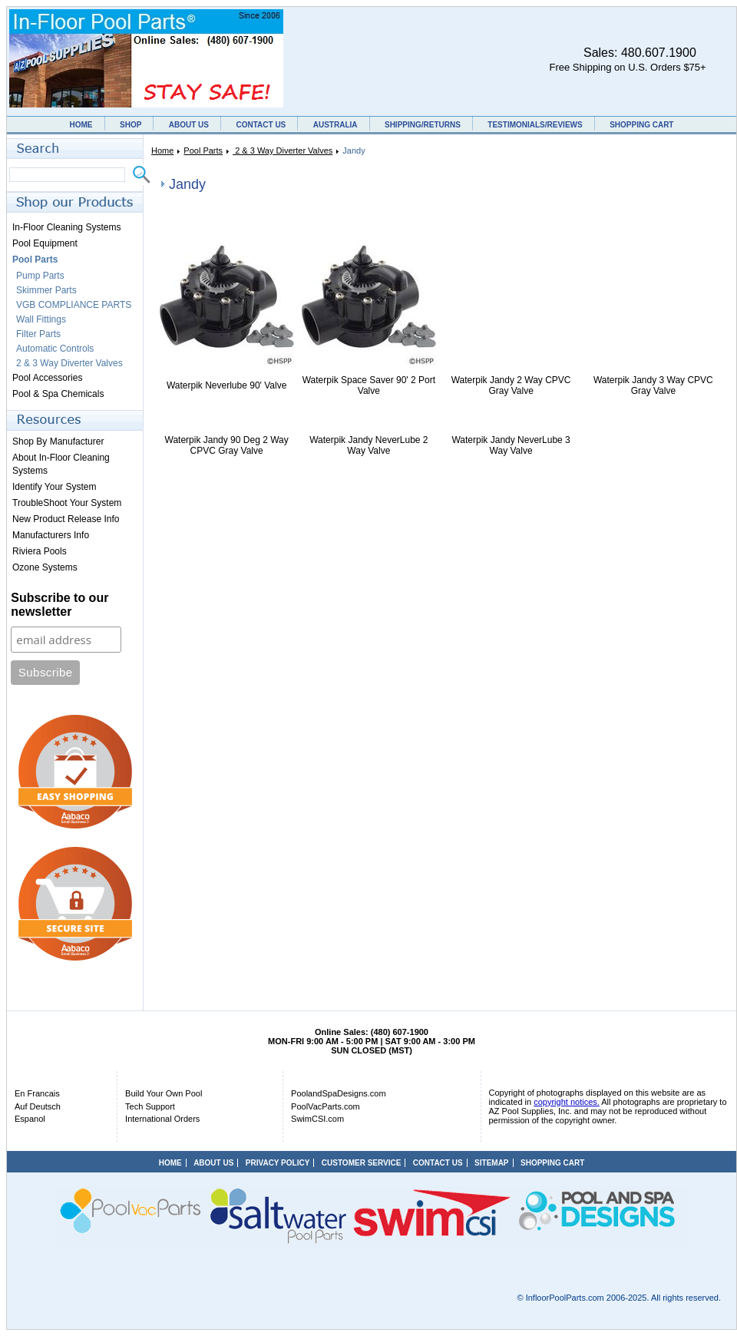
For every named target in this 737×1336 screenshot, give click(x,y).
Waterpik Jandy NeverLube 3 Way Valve (510, 445)
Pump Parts (40, 275)
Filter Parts (38, 334)
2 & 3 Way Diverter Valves (282, 150)
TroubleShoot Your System (66, 503)
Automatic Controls (55, 348)
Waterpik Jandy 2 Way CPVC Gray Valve (511, 385)
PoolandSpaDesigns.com (338, 1093)
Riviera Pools (39, 551)
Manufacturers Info (50, 535)
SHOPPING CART (641, 125)
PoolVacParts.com (325, 1106)
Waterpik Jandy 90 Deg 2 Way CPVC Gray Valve (227, 445)
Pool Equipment (45, 243)
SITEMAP (491, 1163)
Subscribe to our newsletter (59, 604)
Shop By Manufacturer (58, 441)
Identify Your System (54, 486)
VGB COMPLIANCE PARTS (73, 304)
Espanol (30, 1118)
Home (162, 150)
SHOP (130, 125)
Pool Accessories (47, 377)
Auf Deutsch (38, 1106)
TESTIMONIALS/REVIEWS (534, 125)
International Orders (162, 1118)
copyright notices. (567, 1101)
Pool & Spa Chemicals (58, 394)
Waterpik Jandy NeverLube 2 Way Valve (368, 445)
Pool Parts (203, 150)
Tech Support (150, 1106)
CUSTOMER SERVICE (362, 1163)
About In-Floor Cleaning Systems (61, 464)
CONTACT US (261, 125)
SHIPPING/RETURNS (423, 125)
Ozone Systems (45, 567)
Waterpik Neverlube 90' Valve (226, 385)
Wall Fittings (41, 319)
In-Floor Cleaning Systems (66, 227)
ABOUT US (189, 125)
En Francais (37, 1093)
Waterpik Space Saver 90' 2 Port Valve (368, 385)
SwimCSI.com (317, 1118)
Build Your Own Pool (163, 1093)
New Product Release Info (65, 519)
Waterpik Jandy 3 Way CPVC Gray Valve (653, 385)
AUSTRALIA (335, 125)
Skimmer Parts (46, 290)
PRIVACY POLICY (278, 1163)
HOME (81, 125)
